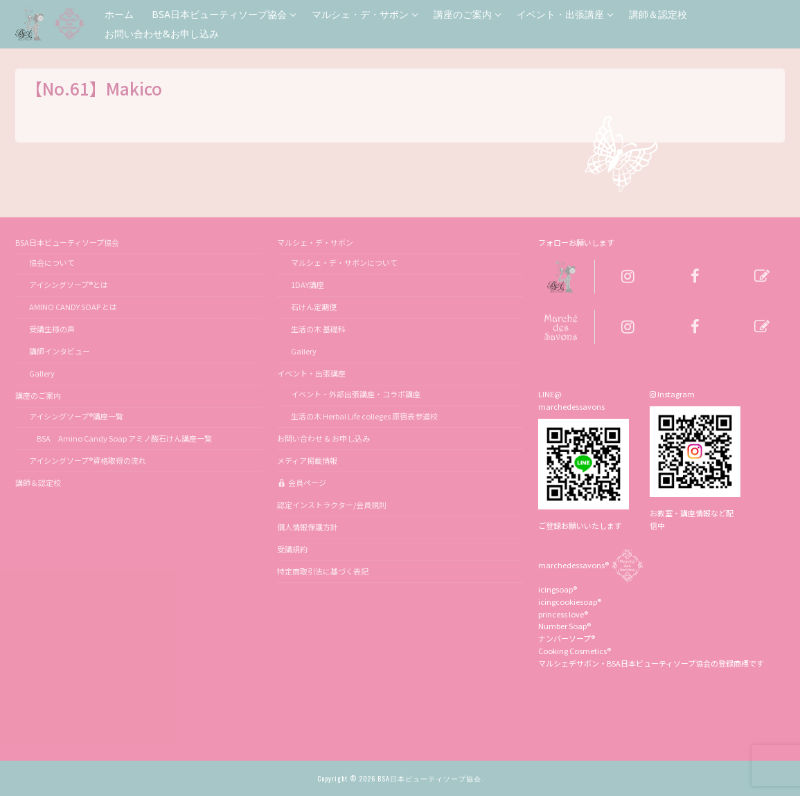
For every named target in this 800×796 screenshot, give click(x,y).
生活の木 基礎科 (318, 328)
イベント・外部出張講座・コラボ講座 (355, 393)
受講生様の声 (52, 328)
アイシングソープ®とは (68, 284)
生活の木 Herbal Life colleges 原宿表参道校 (364, 416)
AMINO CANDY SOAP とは (73, 306)
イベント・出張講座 (312, 373)
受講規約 (292, 548)
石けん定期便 (314, 306)
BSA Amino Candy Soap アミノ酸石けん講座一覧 (120, 438)
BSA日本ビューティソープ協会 (68, 242)
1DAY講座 (307, 284)
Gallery (42, 373)
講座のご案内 (38, 395)
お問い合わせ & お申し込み (323, 438)
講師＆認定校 (38, 482)
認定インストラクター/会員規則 (331, 504)
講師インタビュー (59, 350)
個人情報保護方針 (307, 526)
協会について (52, 262)
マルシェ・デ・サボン (316, 242)
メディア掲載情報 (307, 460)
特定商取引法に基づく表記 (322, 571)
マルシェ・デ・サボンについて (344, 262)
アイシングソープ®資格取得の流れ (87, 460)
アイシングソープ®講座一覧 (76, 416)
